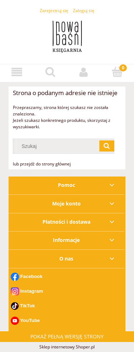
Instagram (31, 291)
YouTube (30, 320)
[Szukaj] (50, 71)
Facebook (31, 276)
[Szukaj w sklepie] (57, 146)
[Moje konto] (84, 72)
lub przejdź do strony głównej (42, 164)
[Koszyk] (117, 71)
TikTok (27, 305)
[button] (17, 72)
